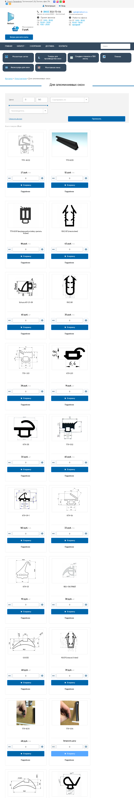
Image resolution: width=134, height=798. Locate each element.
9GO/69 (109, 205)
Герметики (73, 748)
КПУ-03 (25, 414)
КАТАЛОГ (20, 30)
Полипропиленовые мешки (80, 742)
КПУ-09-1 (67, 345)
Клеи (71, 758)
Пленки (118, 41)
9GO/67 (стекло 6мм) (25, 205)
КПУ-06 (109, 345)
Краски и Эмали (75, 752)
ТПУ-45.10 (67, 484)
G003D (109, 414)
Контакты (40, 704)
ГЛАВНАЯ (8, 30)
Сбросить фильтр (15, 95)
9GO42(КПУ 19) (66, 554)
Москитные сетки (20, 41)
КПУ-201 (67, 275)
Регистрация (111, 2)
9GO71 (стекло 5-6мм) (24, 484)
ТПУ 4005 (67, 135)
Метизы (72, 765)
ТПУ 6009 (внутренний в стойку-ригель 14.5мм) (109, 136)
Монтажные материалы (78, 769)
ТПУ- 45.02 (25, 135)
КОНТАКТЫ (63, 30)
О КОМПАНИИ (35, 30)
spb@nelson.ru (80, 10)
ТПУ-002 (25, 345)
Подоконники (74, 730)
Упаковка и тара (75, 745)
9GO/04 (25, 554)
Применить (96, 95)
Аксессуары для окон (20, 51)
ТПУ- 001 (25, 275)
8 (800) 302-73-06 (111, 703)
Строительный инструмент (80, 738)
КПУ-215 (109, 275)
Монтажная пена (52, 51)
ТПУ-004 (109, 484)
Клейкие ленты (75, 762)
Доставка (40, 707)
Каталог (9, 63)
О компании (42, 710)
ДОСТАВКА (50, 30)
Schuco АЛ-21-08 (67, 205)
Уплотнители (21, 63)
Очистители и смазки (77, 726)
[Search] (115, 30)
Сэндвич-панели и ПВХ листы (81, 710)
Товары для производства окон (81, 706)
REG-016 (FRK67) (67, 414)
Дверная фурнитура (77, 723)
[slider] (9, 89)
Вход (124, 2)
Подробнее (24, 166)
